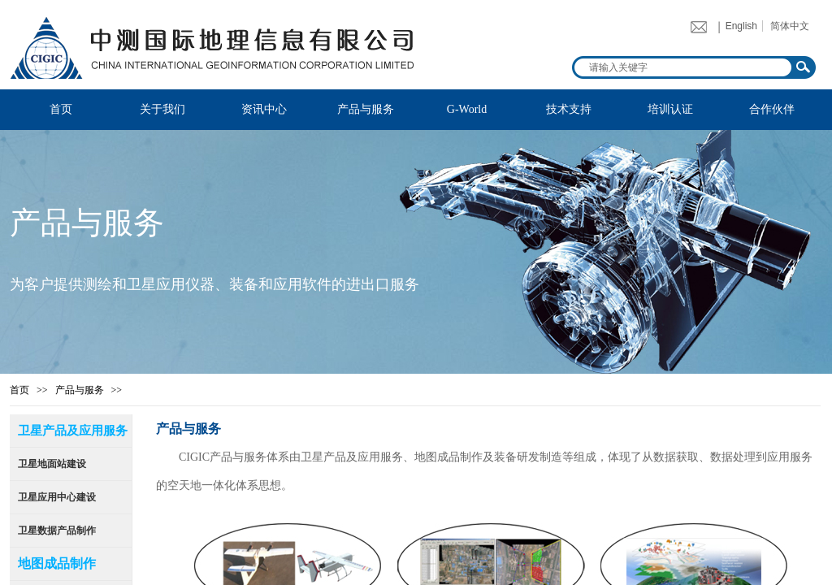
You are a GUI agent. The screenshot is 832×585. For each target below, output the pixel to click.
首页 (61, 109)
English (741, 26)
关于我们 (162, 109)
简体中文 (789, 26)
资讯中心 (264, 109)
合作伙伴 (772, 109)
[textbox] (683, 67)
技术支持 (569, 109)
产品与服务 (365, 109)
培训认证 (670, 109)
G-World (467, 109)
